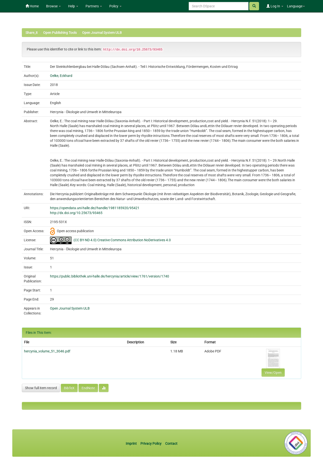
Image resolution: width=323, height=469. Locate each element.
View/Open (273, 372)
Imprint (131, 443)
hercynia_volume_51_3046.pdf (47, 351)
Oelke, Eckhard (61, 76)
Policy (115, 6)
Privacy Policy (151, 443)
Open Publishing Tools (60, 33)
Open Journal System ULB (102, 33)
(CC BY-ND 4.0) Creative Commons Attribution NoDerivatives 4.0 (122, 240)
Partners (94, 6)
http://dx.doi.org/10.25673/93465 (76, 213)
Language (296, 6)
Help (73, 6)
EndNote (88, 388)
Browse (53, 6)
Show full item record (41, 388)
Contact (171, 443)
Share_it (31, 33)
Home (32, 6)
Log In (274, 6)
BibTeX (69, 388)
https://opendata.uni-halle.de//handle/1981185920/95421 (94, 208)
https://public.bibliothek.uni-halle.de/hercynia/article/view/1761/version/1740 (109, 276)
